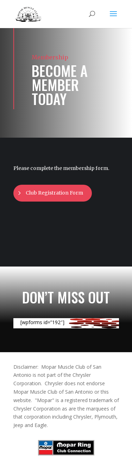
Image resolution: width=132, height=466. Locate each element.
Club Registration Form (54, 193)
